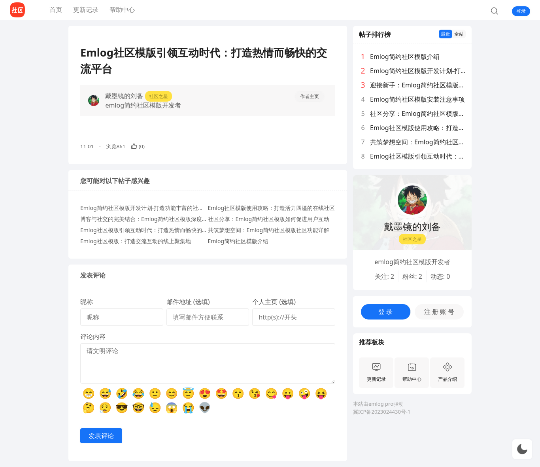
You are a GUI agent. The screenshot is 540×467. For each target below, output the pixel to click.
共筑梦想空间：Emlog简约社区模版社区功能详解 (269, 230)
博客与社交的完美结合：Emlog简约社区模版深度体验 (146, 219)
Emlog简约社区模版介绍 (238, 241)
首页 (55, 9)
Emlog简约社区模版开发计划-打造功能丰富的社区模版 (147, 208)
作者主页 (309, 96)
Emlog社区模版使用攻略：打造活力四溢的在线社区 (271, 208)
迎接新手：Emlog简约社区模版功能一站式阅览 (418, 85)
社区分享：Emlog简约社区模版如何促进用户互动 (269, 219)
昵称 (86, 301)
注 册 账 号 (439, 311)
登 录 (385, 311)
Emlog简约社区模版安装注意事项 (417, 99)
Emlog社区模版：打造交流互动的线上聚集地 (135, 241)
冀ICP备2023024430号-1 (381, 411)
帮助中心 (122, 9)
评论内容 (93, 336)
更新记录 (85, 9)
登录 (521, 11)
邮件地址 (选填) (188, 301)
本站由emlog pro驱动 (378, 403)
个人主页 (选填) (274, 301)
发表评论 (101, 435)
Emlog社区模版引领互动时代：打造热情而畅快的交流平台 (152, 230)
